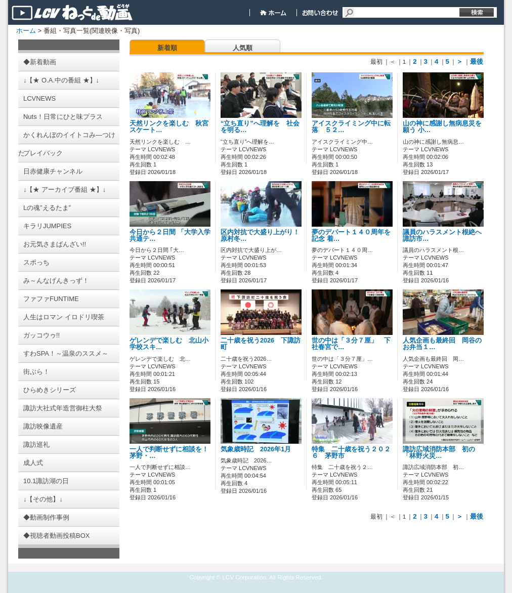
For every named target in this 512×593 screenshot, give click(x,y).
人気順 (242, 48)
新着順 (167, 48)
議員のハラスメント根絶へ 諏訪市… (445, 235)
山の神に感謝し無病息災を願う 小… (442, 127)
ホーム (26, 30)
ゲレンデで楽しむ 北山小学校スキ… (169, 344)
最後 (476, 61)
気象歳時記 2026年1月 (259, 449)
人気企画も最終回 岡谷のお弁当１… (442, 344)
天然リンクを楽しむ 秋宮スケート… (169, 127)
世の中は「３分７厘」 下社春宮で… (351, 344)
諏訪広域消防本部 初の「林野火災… (439, 452)
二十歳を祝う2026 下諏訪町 (261, 344)
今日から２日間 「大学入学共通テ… (170, 235)
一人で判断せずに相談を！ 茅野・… (172, 452)
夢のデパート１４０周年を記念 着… (351, 235)
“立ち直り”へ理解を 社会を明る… (260, 127)
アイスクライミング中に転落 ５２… (351, 127)
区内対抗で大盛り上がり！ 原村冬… (260, 235)
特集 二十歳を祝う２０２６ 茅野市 (351, 452)
